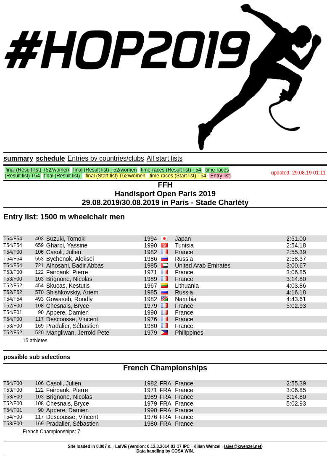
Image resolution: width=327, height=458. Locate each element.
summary (18, 158)
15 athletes (35, 341)
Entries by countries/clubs (106, 158)
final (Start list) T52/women (116, 176)
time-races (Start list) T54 (178, 176)
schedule (50, 158)
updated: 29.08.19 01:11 (298, 173)
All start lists (164, 158)
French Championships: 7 (51, 432)
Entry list (219, 176)
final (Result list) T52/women (37, 170)
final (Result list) (63, 176)
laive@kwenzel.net (242, 446)
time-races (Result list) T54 (171, 170)
